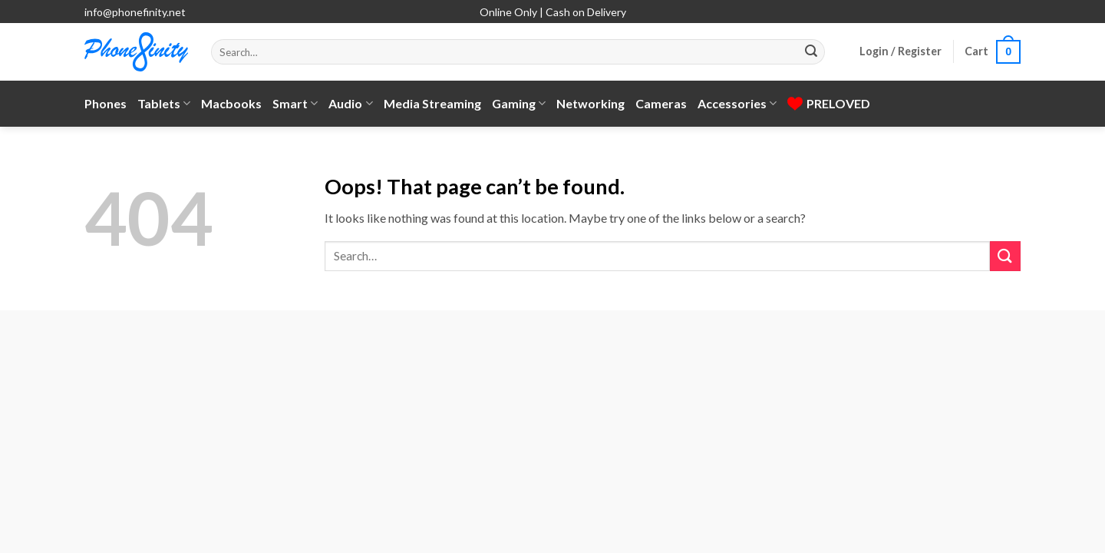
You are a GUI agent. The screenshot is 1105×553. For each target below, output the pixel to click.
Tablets (163, 103)
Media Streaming (432, 103)
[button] (900, 51)
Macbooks (231, 103)
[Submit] (811, 52)
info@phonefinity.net (135, 11)
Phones (105, 103)
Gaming (519, 103)
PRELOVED (828, 103)
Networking (590, 103)
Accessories (737, 103)
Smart (295, 103)
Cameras (661, 103)
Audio (350, 103)
